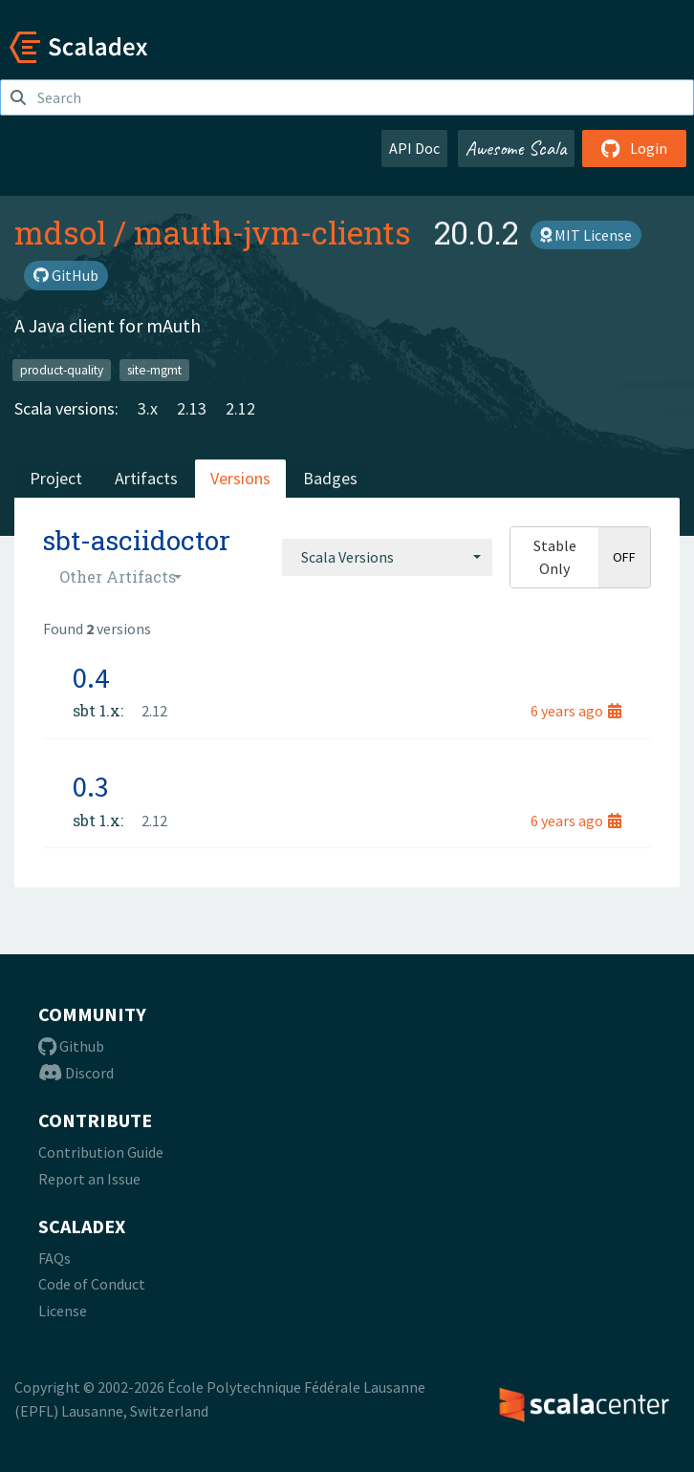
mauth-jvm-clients (272, 232)
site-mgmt (154, 369)
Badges (330, 478)
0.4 (91, 677)
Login (634, 148)
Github (71, 1046)
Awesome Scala (516, 148)
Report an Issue (89, 1178)
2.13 (191, 408)
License (62, 1310)
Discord (76, 1072)
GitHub (65, 275)
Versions (240, 478)
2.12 (240, 408)
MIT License (586, 235)
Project (56, 478)
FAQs (54, 1258)
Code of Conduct (91, 1283)
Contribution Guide (100, 1152)
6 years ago (576, 710)
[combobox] (387, 557)
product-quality (61, 369)
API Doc (414, 148)
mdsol (60, 232)
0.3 (91, 786)
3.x (148, 408)
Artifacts (146, 478)
